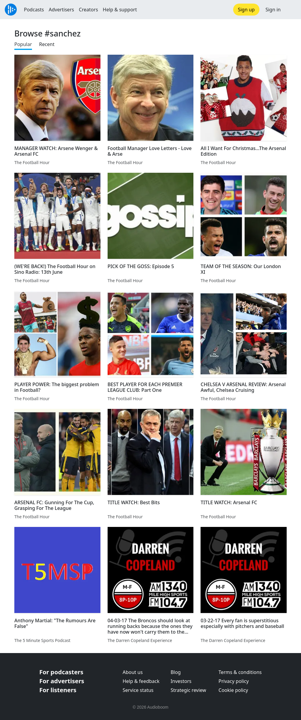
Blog (176, 672)
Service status (138, 690)
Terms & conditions (240, 672)
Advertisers (61, 9)
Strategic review (188, 690)
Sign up (246, 9)
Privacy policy (234, 681)
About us (133, 672)
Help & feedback (141, 681)
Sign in (273, 9)
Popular (23, 44)
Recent (46, 44)
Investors (181, 681)
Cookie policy (233, 690)
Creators (88, 9)
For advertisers (61, 681)
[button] (290, 10)
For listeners (58, 690)
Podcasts (34, 9)
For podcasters (61, 672)
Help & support (120, 9)
